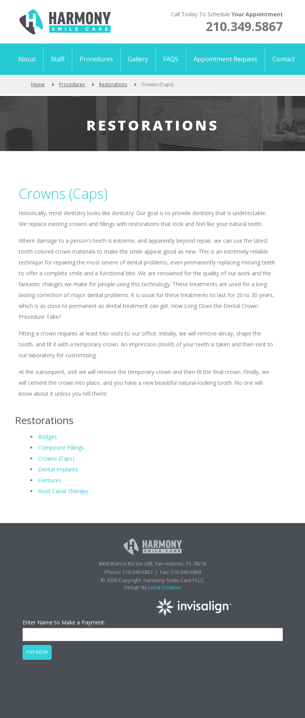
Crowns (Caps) (63, 193)
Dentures (49, 480)
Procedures (72, 84)
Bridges (47, 436)
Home (38, 84)
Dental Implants (58, 469)
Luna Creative (164, 587)
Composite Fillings (61, 447)
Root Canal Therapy (63, 491)
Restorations (113, 84)
